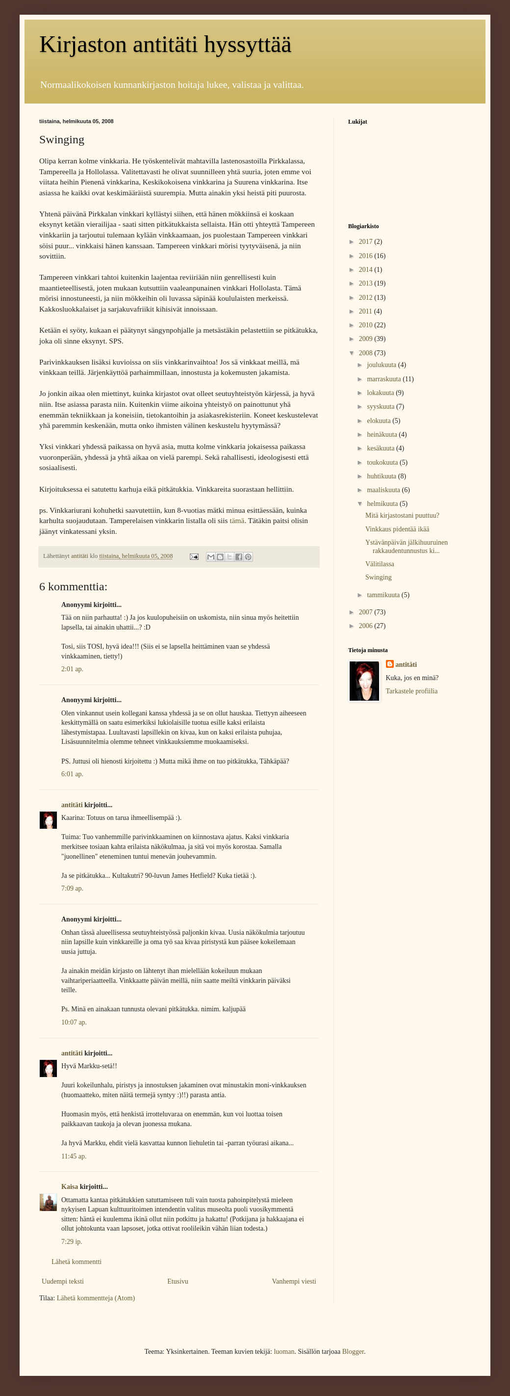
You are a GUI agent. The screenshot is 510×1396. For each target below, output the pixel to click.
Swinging (378, 577)
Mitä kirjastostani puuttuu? (402, 515)
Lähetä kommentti (76, 1261)
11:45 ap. (74, 1156)
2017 (367, 241)
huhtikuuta (382, 476)
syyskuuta (381, 406)
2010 (367, 325)
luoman (284, 1351)
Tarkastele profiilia (412, 691)
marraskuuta (385, 379)
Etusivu (177, 1281)
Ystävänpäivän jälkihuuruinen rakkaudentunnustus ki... (406, 546)
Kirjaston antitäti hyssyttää (165, 44)
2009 (367, 338)
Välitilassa (379, 564)
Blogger (353, 1351)
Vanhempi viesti (294, 1281)
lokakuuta (381, 392)
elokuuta (379, 420)
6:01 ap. (72, 774)
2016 (367, 256)
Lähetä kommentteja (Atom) (96, 1298)
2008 (367, 353)
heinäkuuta (383, 434)
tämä (237, 520)
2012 (367, 297)
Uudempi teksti (63, 1281)
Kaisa (69, 1186)
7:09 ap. (72, 888)
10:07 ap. (74, 1022)
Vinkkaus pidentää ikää (397, 529)
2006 (367, 626)
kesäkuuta (381, 448)
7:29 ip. (71, 1241)
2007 (367, 612)
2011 (366, 311)
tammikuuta (384, 595)
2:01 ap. (72, 669)
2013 (367, 283)
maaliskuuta (384, 490)
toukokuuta (383, 462)
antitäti (72, 805)
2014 (367, 269)
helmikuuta (383, 503)
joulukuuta (382, 365)
